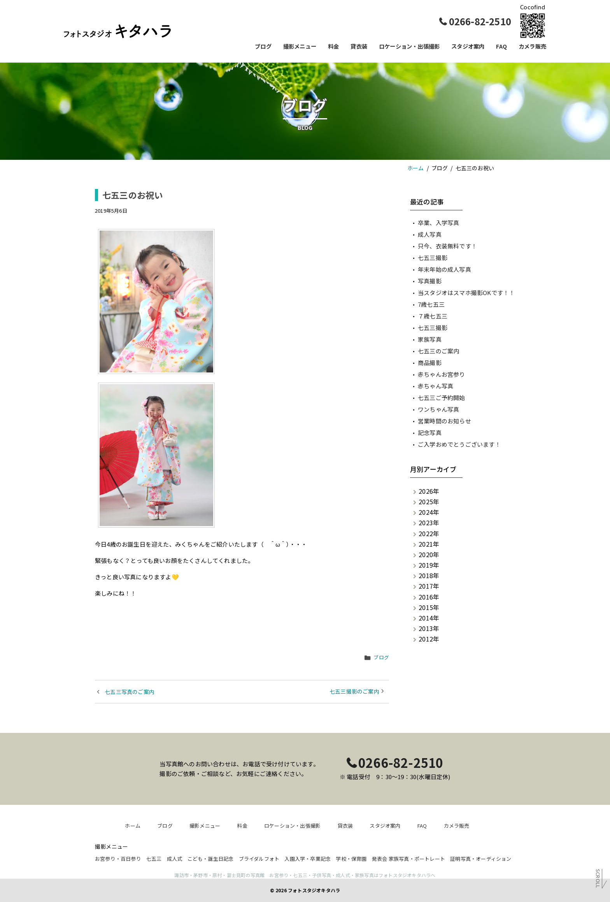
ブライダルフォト (259, 858)
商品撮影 (430, 362)
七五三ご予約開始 (441, 397)
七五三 (154, 858)
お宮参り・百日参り (118, 858)
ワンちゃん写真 (438, 409)
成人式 (174, 858)
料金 (333, 46)
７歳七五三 (432, 316)
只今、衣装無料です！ (447, 246)
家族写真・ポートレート (417, 858)
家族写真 (430, 339)
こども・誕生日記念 (211, 858)
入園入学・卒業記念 (307, 858)
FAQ (501, 46)
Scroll (598, 878)
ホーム (132, 825)
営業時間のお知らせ (444, 421)
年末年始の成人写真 (444, 269)
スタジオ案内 (467, 46)
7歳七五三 (431, 304)
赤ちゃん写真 (435, 386)
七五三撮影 (432, 257)
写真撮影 (430, 281)
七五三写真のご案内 (129, 692)
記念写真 (430, 432)
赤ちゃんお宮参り (441, 374)
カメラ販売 (532, 46)
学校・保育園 (351, 858)
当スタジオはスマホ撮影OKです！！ (466, 292)
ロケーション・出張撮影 (409, 46)
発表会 (379, 858)
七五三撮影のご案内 (354, 691)
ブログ (263, 46)
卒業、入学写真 (438, 223)
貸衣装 (359, 46)
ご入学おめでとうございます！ (459, 444)
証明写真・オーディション (480, 858)
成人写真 (430, 234)
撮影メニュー (299, 46)
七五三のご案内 (438, 351)
